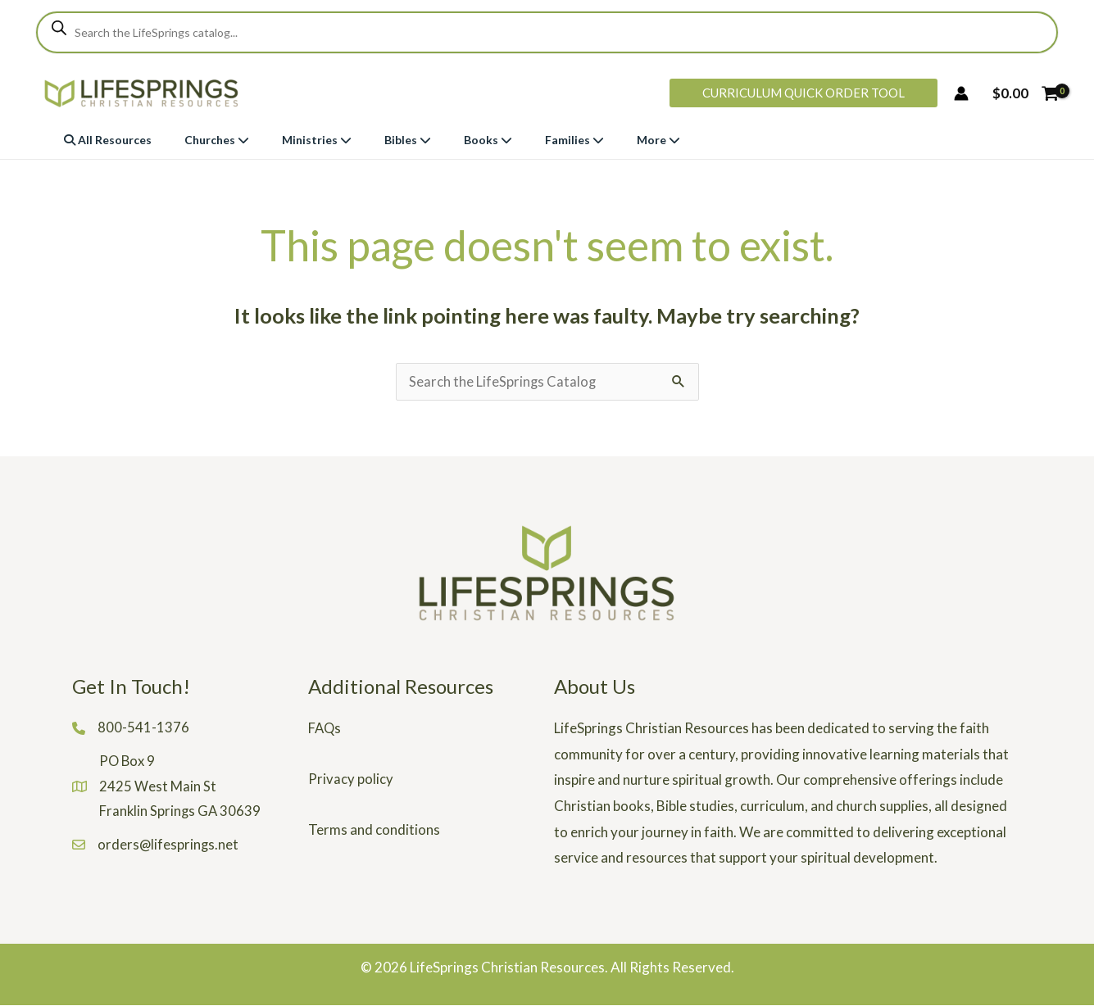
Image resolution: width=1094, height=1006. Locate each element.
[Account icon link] (961, 93)
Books (488, 140)
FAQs (325, 728)
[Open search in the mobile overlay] (547, 32)
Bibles (407, 140)
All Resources (108, 140)
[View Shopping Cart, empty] (1025, 93)
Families (574, 140)
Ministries (317, 140)
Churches (216, 140)
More (658, 140)
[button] (803, 93)
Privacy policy (350, 779)
